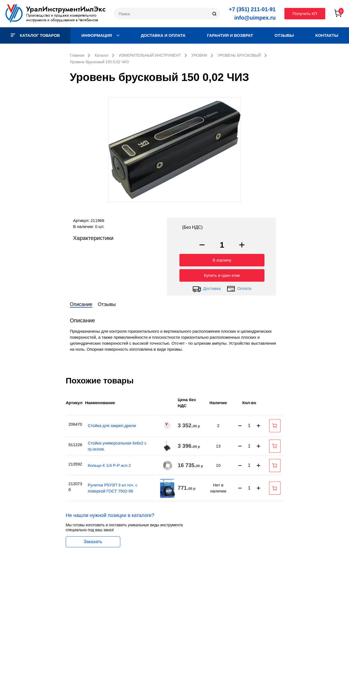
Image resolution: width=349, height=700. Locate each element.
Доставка (206, 287)
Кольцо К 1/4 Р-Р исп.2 (109, 464)
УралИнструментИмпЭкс (66, 9)
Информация (100, 35)
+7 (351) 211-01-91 (252, 9)
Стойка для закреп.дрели (112, 424)
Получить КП (305, 13)
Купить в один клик (222, 274)
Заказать (93, 540)
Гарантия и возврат (230, 35)
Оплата (239, 287)
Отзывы (284, 35)
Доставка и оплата (163, 35)
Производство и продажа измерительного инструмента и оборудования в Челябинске (62, 18)
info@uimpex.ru (255, 18)
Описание (81, 303)
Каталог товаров (35, 35)
